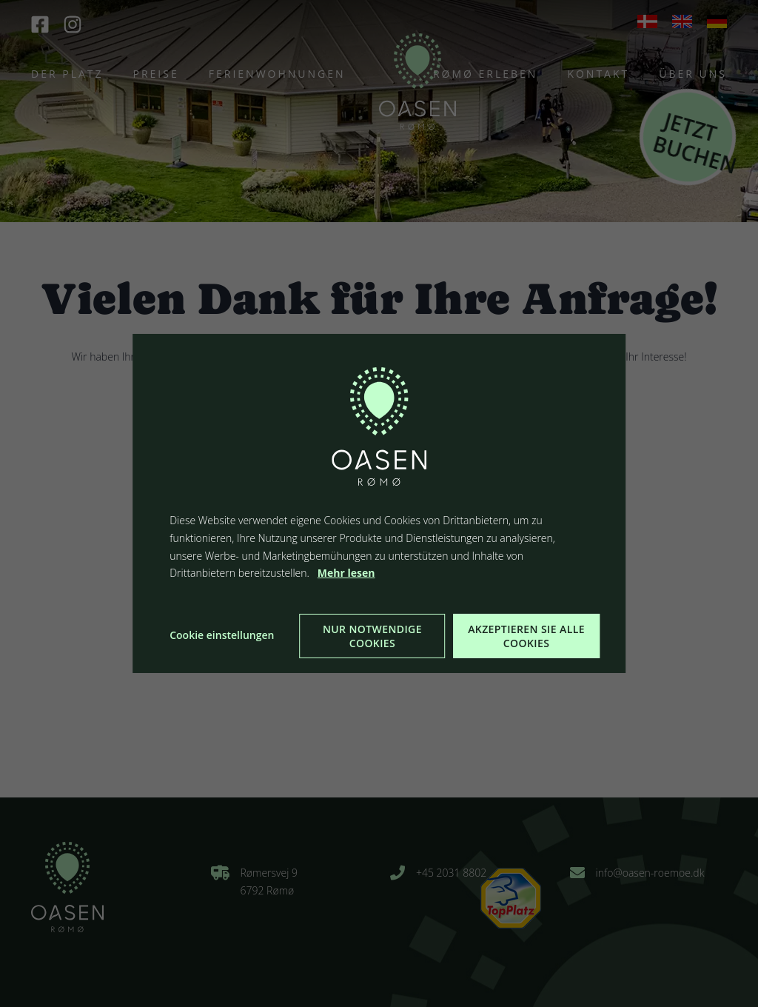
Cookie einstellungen (222, 635)
